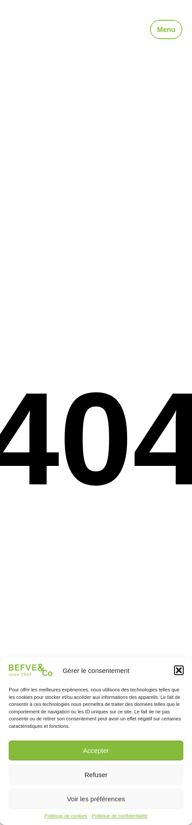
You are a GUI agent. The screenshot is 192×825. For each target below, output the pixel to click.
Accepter (96, 750)
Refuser (96, 774)
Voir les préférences (96, 799)
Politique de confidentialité (120, 815)
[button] (178, 670)
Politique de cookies (65, 815)
